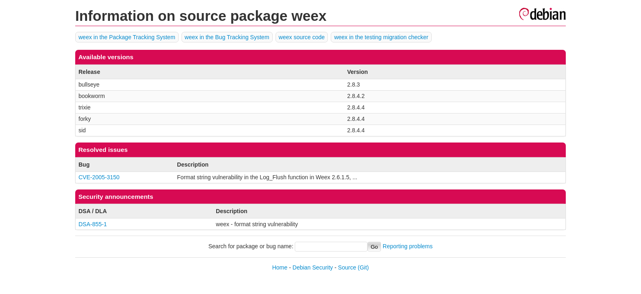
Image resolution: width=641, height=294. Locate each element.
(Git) (363, 267)
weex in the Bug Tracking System (227, 37)
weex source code (302, 37)
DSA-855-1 (92, 224)
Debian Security (313, 267)
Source (347, 267)
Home (279, 267)
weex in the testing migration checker (381, 37)
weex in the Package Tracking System (126, 37)
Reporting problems (408, 246)
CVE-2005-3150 (98, 177)
